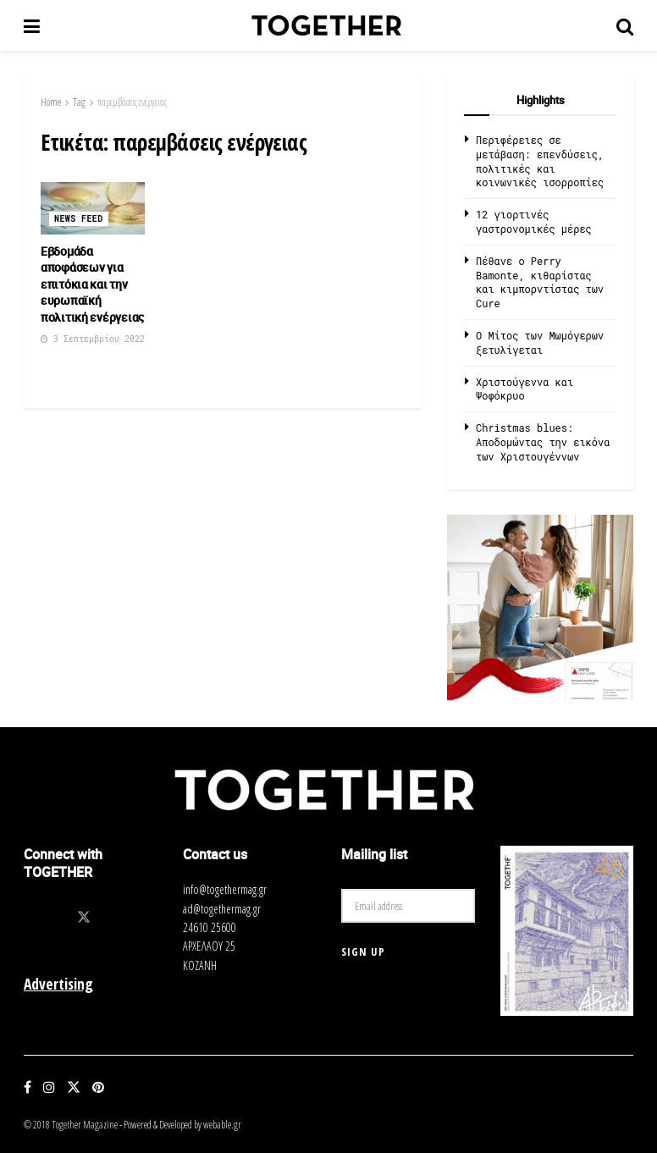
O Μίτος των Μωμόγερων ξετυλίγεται (540, 342)
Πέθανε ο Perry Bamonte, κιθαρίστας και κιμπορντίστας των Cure (540, 282)
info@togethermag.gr (225, 889)
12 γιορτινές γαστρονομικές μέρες (534, 221)
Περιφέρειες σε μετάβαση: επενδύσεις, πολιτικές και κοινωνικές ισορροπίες (540, 161)
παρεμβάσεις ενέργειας (132, 102)
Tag (79, 102)
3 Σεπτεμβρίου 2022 (93, 339)
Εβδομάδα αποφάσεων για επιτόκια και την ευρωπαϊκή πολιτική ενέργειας (92, 284)
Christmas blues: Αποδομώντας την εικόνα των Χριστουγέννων (543, 442)
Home (51, 102)
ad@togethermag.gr (222, 909)
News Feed (78, 218)
